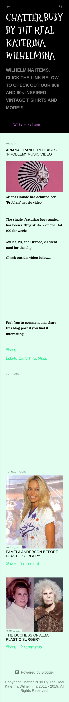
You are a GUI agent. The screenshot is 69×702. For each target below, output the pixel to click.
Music (42, 359)
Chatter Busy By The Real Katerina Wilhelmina (34, 36)
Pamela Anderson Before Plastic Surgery (32, 554)
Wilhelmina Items (26, 125)
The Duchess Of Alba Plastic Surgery (27, 637)
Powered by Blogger (34, 672)
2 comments (31, 647)
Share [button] (11, 350)
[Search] (61, 6)
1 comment (30, 564)
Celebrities (27, 359)
